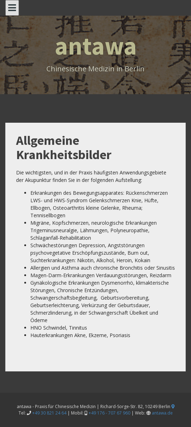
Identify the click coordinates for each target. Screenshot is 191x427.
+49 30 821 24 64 (49, 413)
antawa (96, 45)
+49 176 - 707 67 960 (109, 413)
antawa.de (162, 413)
